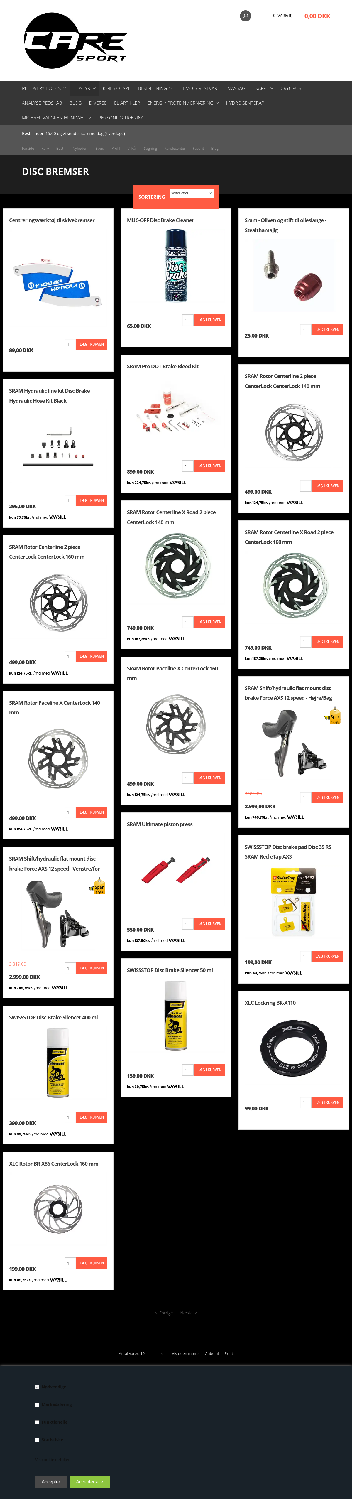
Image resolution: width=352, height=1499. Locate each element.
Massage (237, 88)
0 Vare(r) (282, 15)
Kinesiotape (117, 88)
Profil (115, 148)
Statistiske (52, 1439)
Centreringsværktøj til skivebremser (51, 220)
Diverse (97, 103)
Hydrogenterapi (245, 103)
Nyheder (79, 148)
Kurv (45, 148)
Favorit (198, 148)
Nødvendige (54, 1387)
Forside (28, 148)
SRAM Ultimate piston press (159, 824)
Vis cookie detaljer (52, 1459)
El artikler (127, 103)
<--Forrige (163, 1313)
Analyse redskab (42, 103)
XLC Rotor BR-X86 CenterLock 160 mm (53, 1163)
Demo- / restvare (200, 88)
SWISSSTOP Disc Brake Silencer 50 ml (170, 970)
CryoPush (292, 88)
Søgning (150, 148)
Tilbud (99, 148)
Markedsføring (57, 1404)
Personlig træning (121, 117)
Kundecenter (174, 148)
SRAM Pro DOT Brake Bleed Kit (163, 366)
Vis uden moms (185, 1353)
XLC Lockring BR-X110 (270, 1002)
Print (229, 1353)
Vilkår (132, 148)
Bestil (60, 148)
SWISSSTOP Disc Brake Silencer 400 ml (53, 1017)
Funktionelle (54, 1422)
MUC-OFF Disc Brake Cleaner (160, 220)
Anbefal (212, 1353)
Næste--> (188, 1313)
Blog (75, 103)
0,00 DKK (317, 15)
